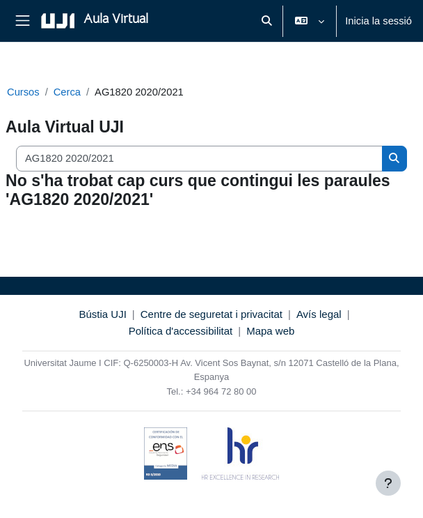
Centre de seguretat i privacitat (211, 314)
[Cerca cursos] (199, 158)
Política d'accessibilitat (181, 331)
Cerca (67, 92)
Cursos (23, 92)
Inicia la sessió (378, 20)
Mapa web (270, 331)
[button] (266, 21)
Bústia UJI (102, 314)
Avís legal (319, 314)
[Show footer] (388, 483)
